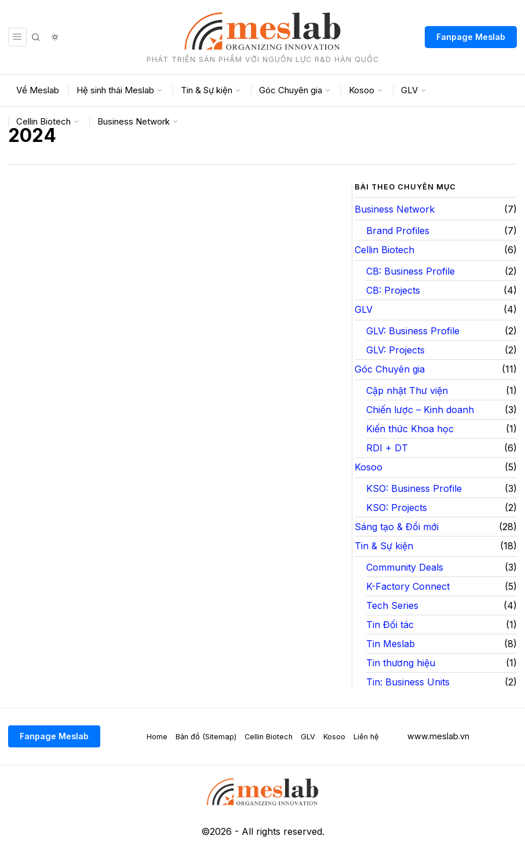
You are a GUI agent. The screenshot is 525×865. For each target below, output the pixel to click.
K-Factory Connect (408, 586)
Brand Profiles (397, 230)
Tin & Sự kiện (384, 546)
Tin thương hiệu (400, 663)
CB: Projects (393, 290)
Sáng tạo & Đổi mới (397, 526)
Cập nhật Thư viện (407, 390)
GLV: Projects (395, 350)
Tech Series (392, 605)
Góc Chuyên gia (390, 369)
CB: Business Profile (410, 271)
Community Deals (404, 567)
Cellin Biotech (384, 250)
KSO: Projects (396, 507)
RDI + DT (387, 448)
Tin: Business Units (408, 682)
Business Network (395, 209)
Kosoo (368, 467)
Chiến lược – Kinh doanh (420, 409)
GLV (364, 309)
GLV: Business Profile (413, 331)
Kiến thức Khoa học (410, 429)
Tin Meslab (390, 643)
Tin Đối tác (390, 624)
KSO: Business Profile (414, 488)
